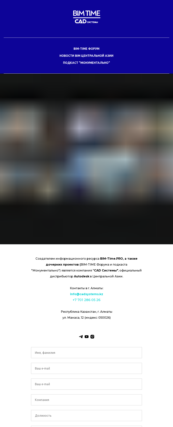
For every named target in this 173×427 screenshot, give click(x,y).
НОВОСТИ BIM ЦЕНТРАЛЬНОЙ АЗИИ (86, 55)
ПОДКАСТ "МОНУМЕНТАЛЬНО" (86, 62)
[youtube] (86, 336)
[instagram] (92, 336)
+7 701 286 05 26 (86, 300)
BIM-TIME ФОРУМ (86, 48)
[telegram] (81, 336)
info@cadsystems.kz (86, 294)
